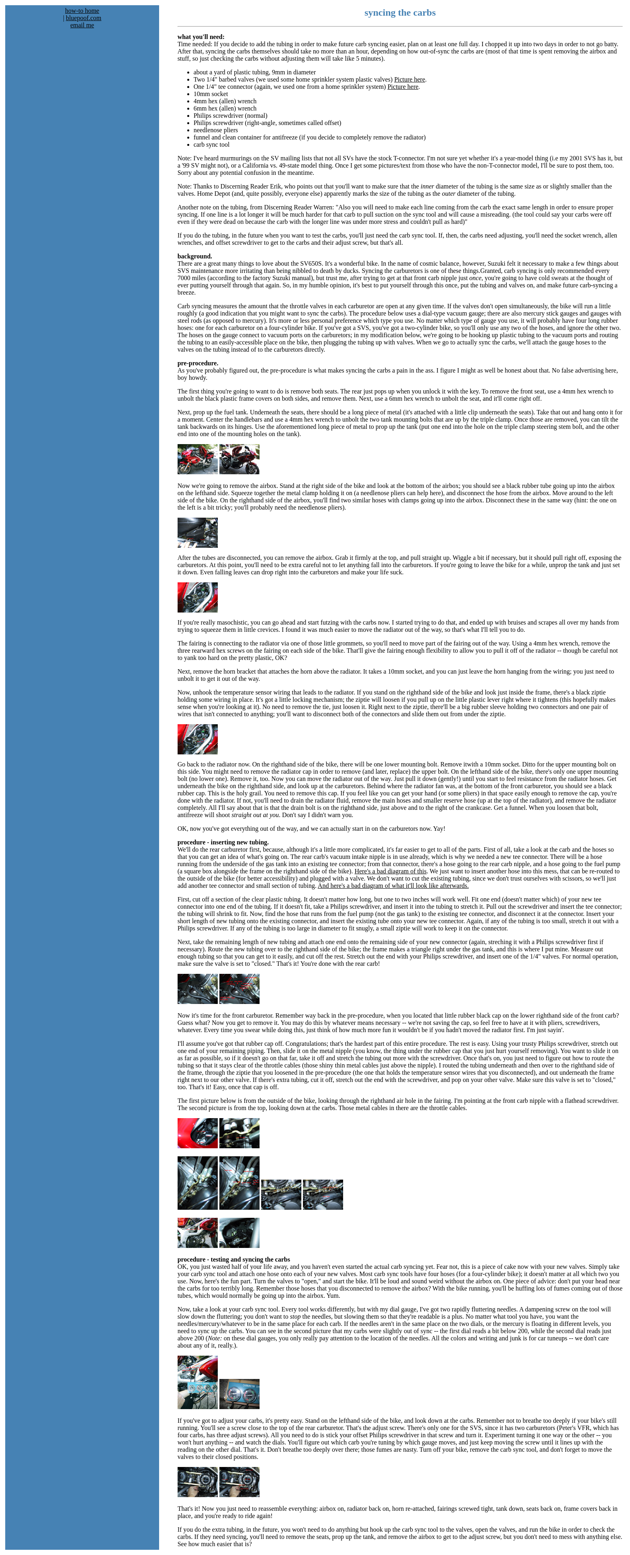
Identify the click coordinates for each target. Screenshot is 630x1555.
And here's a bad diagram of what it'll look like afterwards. (393, 885)
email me (82, 25)
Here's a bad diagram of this (390, 871)
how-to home (82, 10)
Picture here (409, 79)
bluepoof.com (83, 17)
